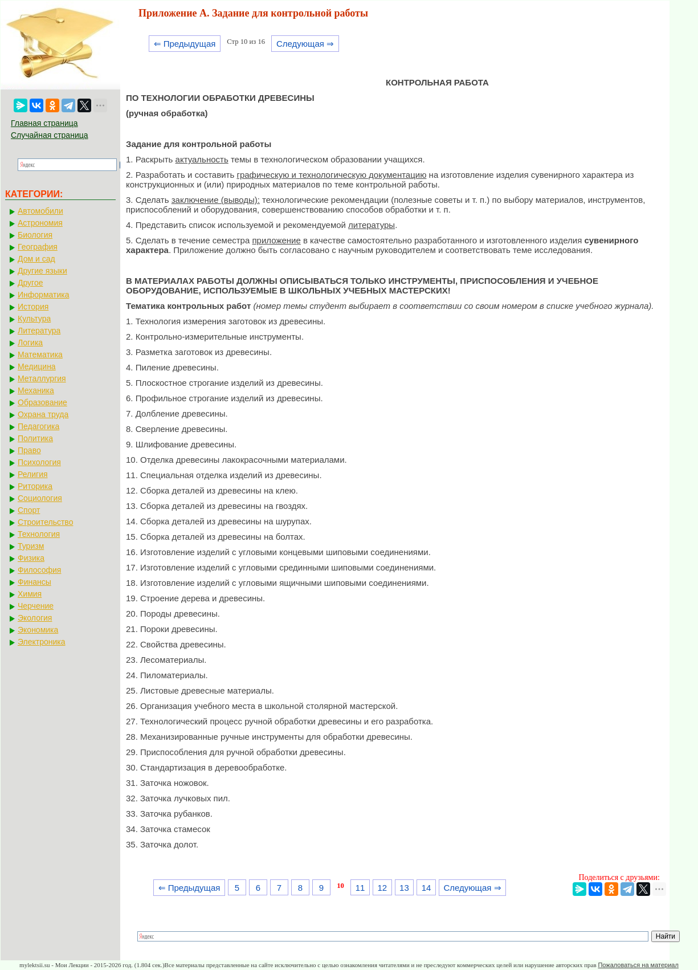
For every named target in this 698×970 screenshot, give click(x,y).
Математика (40, 354)
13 (404, 887)
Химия (30, 593)
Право (29, 450)
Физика (31, 558)
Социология (40, 498)
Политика (35, 438)
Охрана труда (43, 414)
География (38, 246)
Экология (35, 617)
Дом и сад (36, 258)
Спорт (29, 510)
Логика (30, 342)
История (33, 306)
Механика (36, 390)
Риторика (35, 486)
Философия (39, 569)
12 (382, 887)
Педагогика (38, 426)
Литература (39, 330)
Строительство (45, 522)
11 (360, 887)
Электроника (42, 641)
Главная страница (44, 123)
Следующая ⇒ (305, 43)
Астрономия (40, 222)
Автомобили (40, 210)
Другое (30, 282)
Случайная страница (49, 135)
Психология (39, 462)
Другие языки (42, 270)
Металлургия (42, 378)
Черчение (36, 605)
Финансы (34, 581)
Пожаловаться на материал (638, 964)
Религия (33, 474)
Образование (42, 402)
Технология (39, 534)
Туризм (31, 546)
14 (426, 887)
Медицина (37, 366)
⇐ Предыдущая (185, 43)
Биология (35, 234)
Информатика (43, 294)
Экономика (38, 629)
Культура (34, 318)
